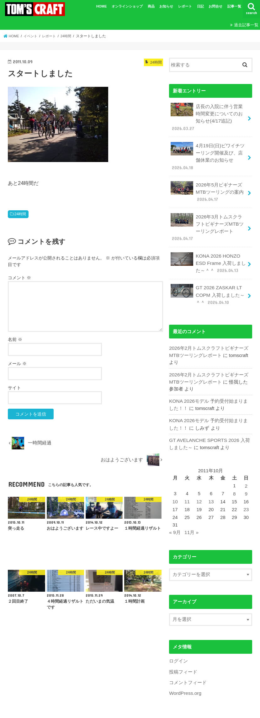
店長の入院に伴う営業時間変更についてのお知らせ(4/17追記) (207, 116)
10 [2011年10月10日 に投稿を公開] (175, 488)
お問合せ (215, 6)
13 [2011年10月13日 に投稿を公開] (210, 488)
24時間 (20, 214)
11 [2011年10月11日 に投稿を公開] (187, 488)
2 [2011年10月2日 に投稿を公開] (246, 473)
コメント (19, 277)
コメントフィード (188, 667)
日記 (200, 6)
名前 (15, 339)
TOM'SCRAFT (126, 710)
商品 (151, 6)
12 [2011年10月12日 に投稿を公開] (198, 488)
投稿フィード (183, 657)
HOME (101, 6)
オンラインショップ (127, 6)
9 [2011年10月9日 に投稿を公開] (246, 480)
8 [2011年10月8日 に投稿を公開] (234, 480)
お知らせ (166, 6)
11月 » (191, 518)
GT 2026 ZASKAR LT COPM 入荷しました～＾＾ (207, 286)
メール (17, 363)
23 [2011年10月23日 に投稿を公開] (246, 496)
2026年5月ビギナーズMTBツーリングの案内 (207, 187)
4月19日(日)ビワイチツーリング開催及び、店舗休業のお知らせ (207, 154)
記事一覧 (234, 6)
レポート (185, 6)
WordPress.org (184, 678)
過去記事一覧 (246, 25)
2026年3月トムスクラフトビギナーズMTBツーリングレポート (208, 222)
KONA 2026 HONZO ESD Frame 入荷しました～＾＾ (208, 255)
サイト (14, 387)
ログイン (178, 646)
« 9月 (174, 518)
